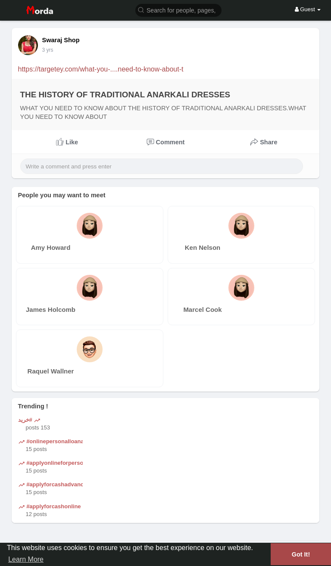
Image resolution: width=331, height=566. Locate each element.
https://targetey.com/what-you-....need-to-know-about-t (101, 69)
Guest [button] (308, 9)
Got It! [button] (301, 554)
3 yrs (47, 50)
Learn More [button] (26, 559)
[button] (178, 10)
